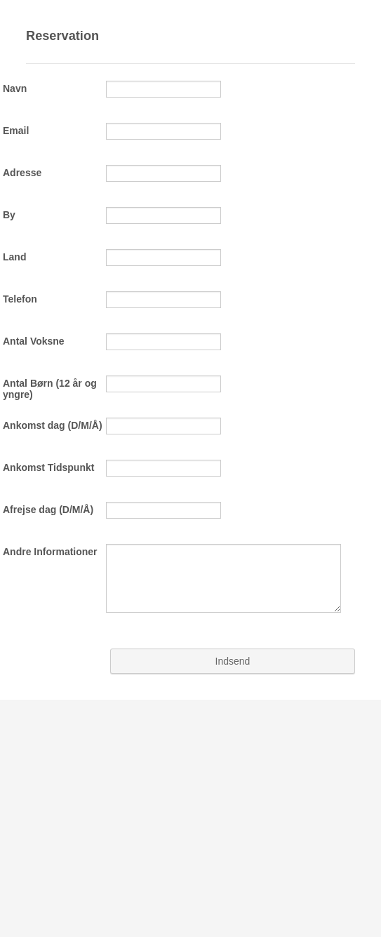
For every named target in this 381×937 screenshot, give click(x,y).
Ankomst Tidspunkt (48, 467)
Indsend (232, 661)
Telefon (20, 299)
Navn (15, 88)
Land (14, 257)
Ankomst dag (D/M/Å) (52, 425)
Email (16, 130)
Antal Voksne (34, 341)
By (9, 214)
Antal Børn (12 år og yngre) (50, 389)
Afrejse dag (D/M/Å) (48, 509)
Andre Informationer (50, 551)
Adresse (22, 172)
